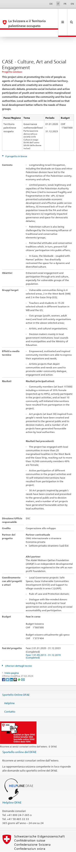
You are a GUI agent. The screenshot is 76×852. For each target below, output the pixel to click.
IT (58, 3)
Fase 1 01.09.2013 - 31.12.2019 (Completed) (44, 641)
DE (51, 3)
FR (65, 3)
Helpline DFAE (11, 788)
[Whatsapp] (19, 664)
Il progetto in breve (16, 141)
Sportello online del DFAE (19, 737)
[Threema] (15, 664)
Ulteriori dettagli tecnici (18, 651)
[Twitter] (8, 664)
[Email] (23, 664)
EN (72, 3)
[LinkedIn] (12, 664)
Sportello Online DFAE (16, 680)
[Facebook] (4, 664)
